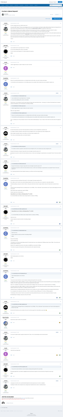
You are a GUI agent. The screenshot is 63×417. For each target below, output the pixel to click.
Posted (15, 23)
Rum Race (26, 5)
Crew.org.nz (4, 2)
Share (51, 14)
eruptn (5, 62)
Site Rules (31, 5)
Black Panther (6, 317)
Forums (3, 5)
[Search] (54, 5)
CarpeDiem (5, 78)
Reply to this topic (57, 18)
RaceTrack (16, 5)
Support (36, 5)
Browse (11, 5)
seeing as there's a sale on (36, 28)
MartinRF (6, 45)
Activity (7, 5)
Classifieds (21, 5)
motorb (5, 23)
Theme (31, 413)
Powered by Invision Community (31, 415)
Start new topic (48, 18)
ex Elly (5, 127)
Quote (14, 41)
